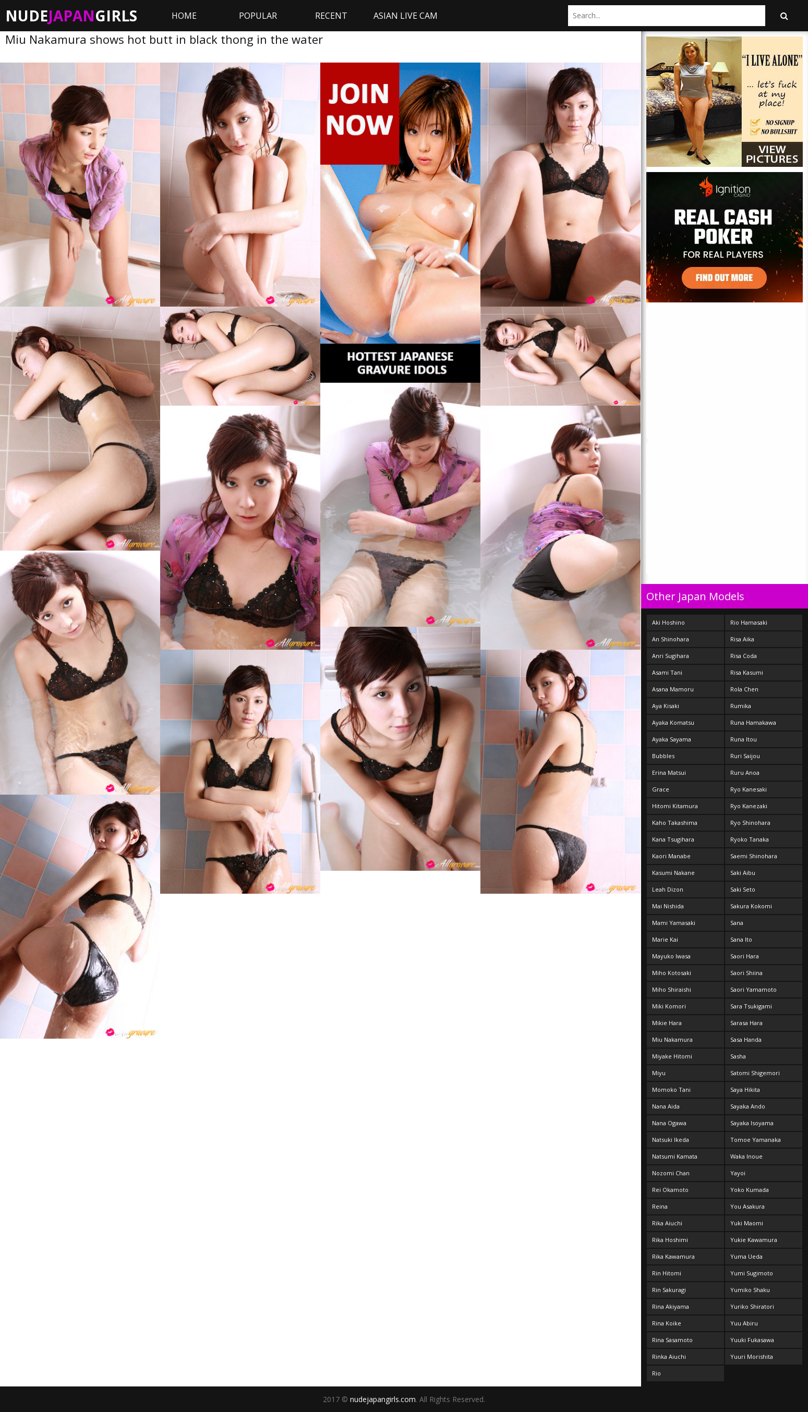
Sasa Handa (746, 1039)
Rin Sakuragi (669, 1290)
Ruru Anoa (744, 772)
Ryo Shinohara (750, 822)
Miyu (659, 1073)
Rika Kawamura (673, 1256)
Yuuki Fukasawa (752, 1340)
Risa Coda (743, 656)
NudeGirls (71, 16)
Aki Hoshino (668, 622)
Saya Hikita (745, 1089)
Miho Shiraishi (671, 989)
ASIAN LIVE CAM (405, 15)
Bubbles (663, 756)
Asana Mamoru (673, 689)
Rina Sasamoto (672, 1340)
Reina (660, 1206)
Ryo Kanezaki (748, 806)
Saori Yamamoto (753, 989)
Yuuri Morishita (751, 1356)
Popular (258, 15)
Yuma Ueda (746, 1256)
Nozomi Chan (671, 1173)
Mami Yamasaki (673, 923)
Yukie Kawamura (753, 1240)
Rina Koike (666, 1323)
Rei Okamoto (670, 1190)
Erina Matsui (669, 772)
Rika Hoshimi (670, 1240)
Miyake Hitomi (672, 1056)
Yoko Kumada (749, 1190)
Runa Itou (743, 739)
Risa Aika (742, 639)
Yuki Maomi (746, 1223)
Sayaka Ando (747, 1106)
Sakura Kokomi (751, 906)
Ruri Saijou (745, 756)
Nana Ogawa (669, 1123)
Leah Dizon (667, 889)
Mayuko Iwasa (671, 956)
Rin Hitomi (666, 1273)
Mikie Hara (667, 1023)
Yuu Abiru (744, 1323)
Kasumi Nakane (673, 873)
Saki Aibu (742, 873)
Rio (656, 1373)
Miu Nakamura (672, 1039)
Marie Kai (665, 939)
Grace (660, 789)
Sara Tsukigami (751, 1006)
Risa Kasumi (746, 672)
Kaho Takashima (674, 822)
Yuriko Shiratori (752, 1306)
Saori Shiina (746, 973)
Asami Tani (667, 672)
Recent (331, 15)
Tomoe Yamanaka (755, 1139)
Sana (736, 923)
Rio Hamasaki (748, 622)
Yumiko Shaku (750, 1290)
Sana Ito (741, 939)
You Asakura (747, 1206)
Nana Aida (666, 1106)
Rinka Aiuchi (669, 1356)
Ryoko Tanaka (749, 839)
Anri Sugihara (670, 656)
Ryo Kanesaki (748, 789)
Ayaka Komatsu (673, 722)
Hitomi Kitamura (675, 806)
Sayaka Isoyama (752, 1123)
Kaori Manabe (671, 856)
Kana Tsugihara (673, 839)
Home (184, 15)
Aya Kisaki (665, 706)
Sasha (738, 1056)
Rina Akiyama (670, 1306)
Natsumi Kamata (674, 1156)
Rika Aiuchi (667, 1223)
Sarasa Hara (746, 1023)
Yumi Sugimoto (751, 1273)
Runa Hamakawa (753, 722)
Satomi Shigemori (755, 1073)
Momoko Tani (671, 1089)
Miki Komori (669, 1006)
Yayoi (737, 1173)
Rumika (740, 706)
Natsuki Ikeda (670, 1139)
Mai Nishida (668, 906)
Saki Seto (742, 889)
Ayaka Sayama (671, 739)
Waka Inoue (746, 1156)
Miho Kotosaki (671, 973)
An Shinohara (670, 639)
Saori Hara (744, 956)
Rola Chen (744, 689)
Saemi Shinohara (753, 856)
